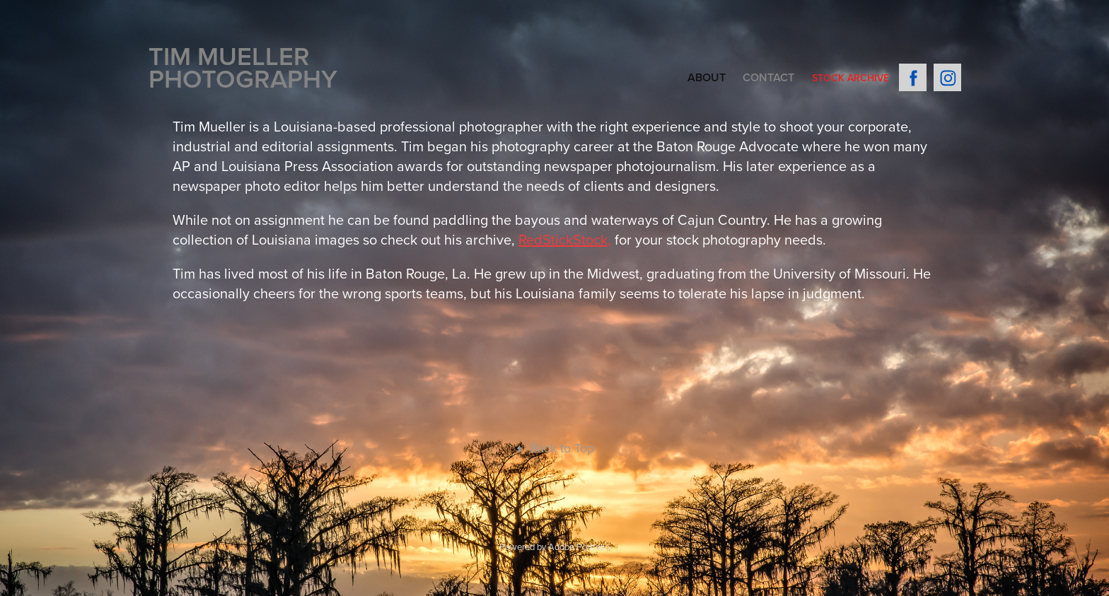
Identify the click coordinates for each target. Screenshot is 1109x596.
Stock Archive (850, 78)
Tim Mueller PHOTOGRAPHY (243, 67)
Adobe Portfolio (579, 546)
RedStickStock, (564, 239)
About (706, 77)
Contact (768, 77)
